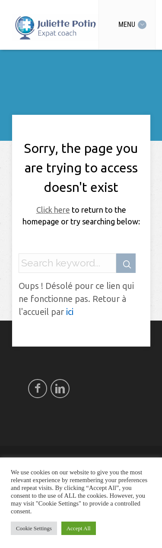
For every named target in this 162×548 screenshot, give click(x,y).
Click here (53, 209)
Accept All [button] (79, 528)
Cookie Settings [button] (34, 528)
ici (69, 312)
